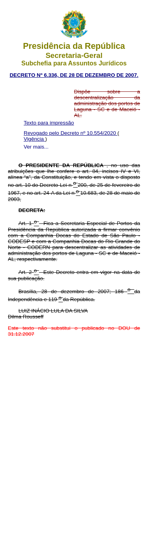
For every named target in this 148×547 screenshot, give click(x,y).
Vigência (34, 139)
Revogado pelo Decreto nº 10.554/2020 (71, 133)
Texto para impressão (49, 123)
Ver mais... (36, 147)
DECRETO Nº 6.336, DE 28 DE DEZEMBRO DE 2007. (73, 75)
